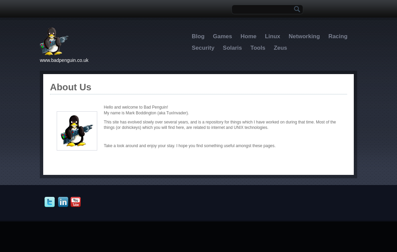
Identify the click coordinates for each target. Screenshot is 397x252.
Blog (198, 36)
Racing (338, 36)
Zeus (280, 48)
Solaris (232, 48)
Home (248, 36)
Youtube (76, 202)
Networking (304, 36)
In (64, 202)
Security (203, 48)
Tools (257, 48)
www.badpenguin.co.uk (64, 60)
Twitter (50, 202)
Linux (272, 36)
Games (222, 36)
